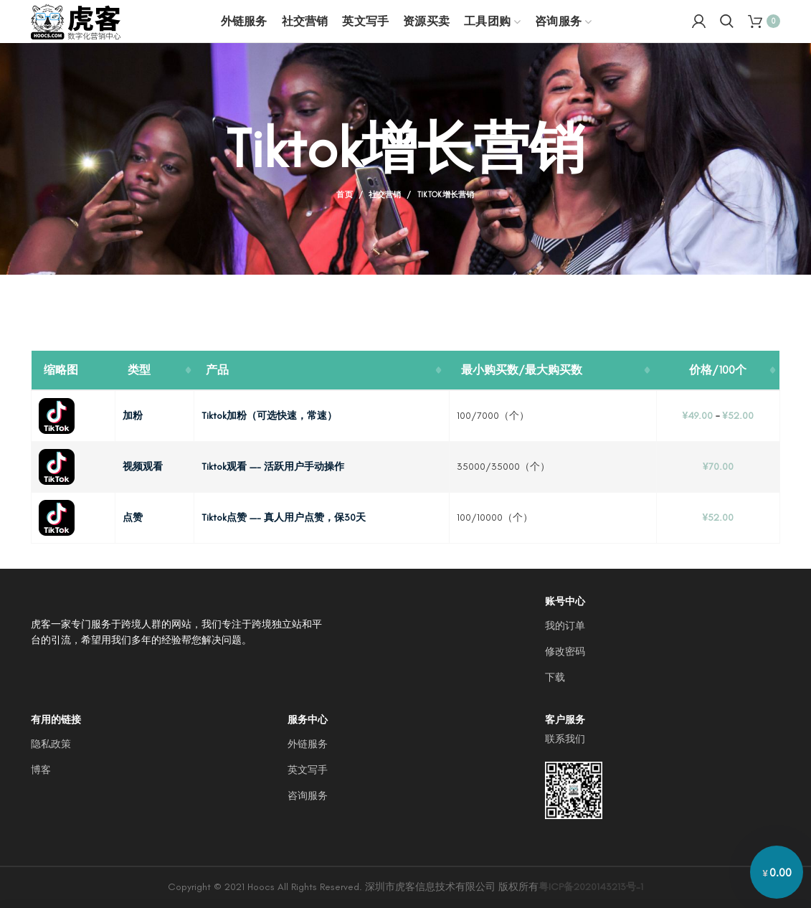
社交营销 (385, 194)
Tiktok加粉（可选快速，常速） (269, 416)
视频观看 (143, 466)
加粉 (133, 416)
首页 (344, 194)
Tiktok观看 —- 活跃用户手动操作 (272, 466)
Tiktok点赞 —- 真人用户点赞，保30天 (283, 517)
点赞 (133, 517)
